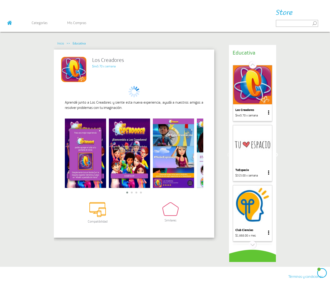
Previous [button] (229, 155)
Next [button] (276, 155)
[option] (252, 93)
